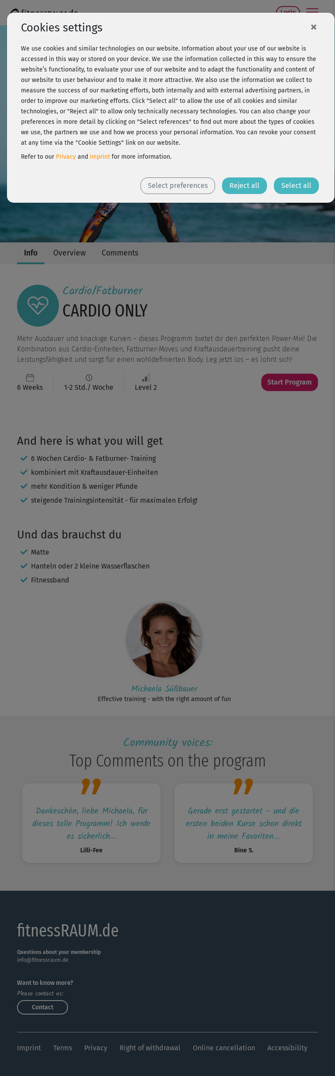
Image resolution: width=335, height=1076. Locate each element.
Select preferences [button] (178, 185)
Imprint (100, 156)
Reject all (244, 185)
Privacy (66, 156)
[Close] (314, 27)
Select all (296, 185)
